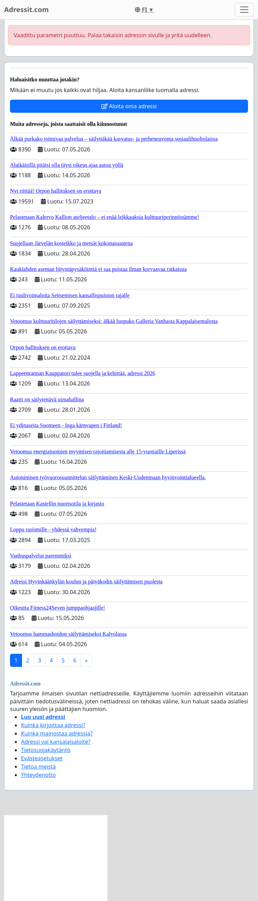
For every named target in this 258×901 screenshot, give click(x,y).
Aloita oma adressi (129, 106)
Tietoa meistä (38, 766)
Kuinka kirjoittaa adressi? (53, 725)
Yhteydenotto (38, 775)
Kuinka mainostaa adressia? (57, 733)
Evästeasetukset (42, 758)
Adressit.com (26, 9)
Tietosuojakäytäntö (46, 750)
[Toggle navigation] (244, 10)
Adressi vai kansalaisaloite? (55, 741)
